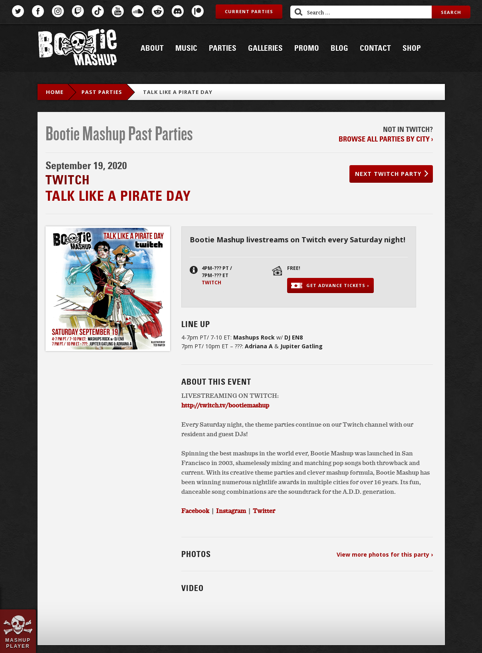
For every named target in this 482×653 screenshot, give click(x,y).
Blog (339, 48)
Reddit (158, 11)
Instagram (58, 11)
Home (54, 92)
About (152, 48)
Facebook (38, 11)
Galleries (265, 48)
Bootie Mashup (77, 48)
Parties (222, 48)
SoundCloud (138, 11)
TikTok (98, 11)
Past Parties (101, 92)
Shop (412, 48)
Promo (306, 48)
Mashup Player (18, 643)
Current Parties (249, 11)
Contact (375, 48)
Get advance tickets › (337, 285)
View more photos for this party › (385, 554)
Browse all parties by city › (386, 139)
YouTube (118, 11)
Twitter (18, 11)
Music (186, 48)
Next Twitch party (388, 174)
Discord (178, 11)
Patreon (198, 11)
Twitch (78, 11)
